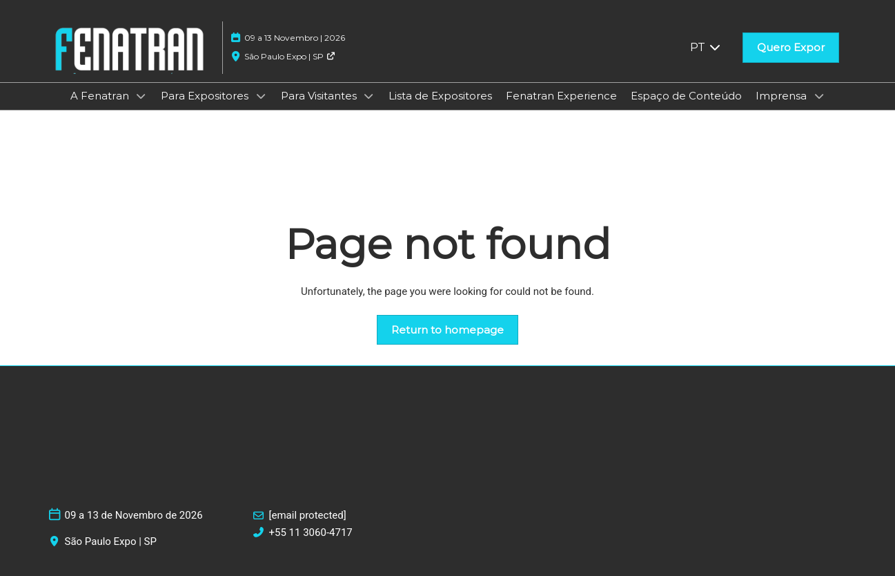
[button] (790, 47)
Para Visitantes (320, 95)
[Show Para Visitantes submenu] (369, 96)
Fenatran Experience (561, 95)
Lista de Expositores (440, 95)
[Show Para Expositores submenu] (261, 96)
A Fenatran (101, 95)
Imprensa (782, 95)
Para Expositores (206, 95)
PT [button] (706, 47)
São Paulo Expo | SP (289, 56)
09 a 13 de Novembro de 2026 (134, 515)
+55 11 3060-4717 (311, 532)
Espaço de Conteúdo (686, 95)
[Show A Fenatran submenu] (141, 96)
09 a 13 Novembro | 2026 (294, 37)
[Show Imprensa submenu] (819, 96)
